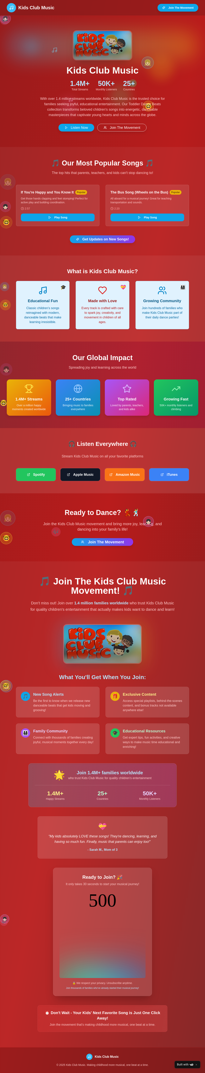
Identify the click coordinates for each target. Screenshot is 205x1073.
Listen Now (76, 128)
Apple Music (80, 475)
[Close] (196, 1064)
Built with (185, 1065)
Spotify (36, 475)
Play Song (57, 217)
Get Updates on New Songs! (102, 239)
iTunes (169, 475)
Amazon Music (124, 475)
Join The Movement (178, 7)
